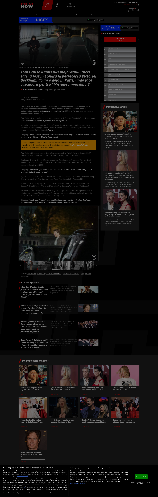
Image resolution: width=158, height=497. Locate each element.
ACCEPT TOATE (141, 476)
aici (25, 487)
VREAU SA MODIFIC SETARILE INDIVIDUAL (140, 483)
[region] (79, 481)
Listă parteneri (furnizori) (78, 483)
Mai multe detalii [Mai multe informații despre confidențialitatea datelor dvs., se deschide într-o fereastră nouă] (22, 476)
